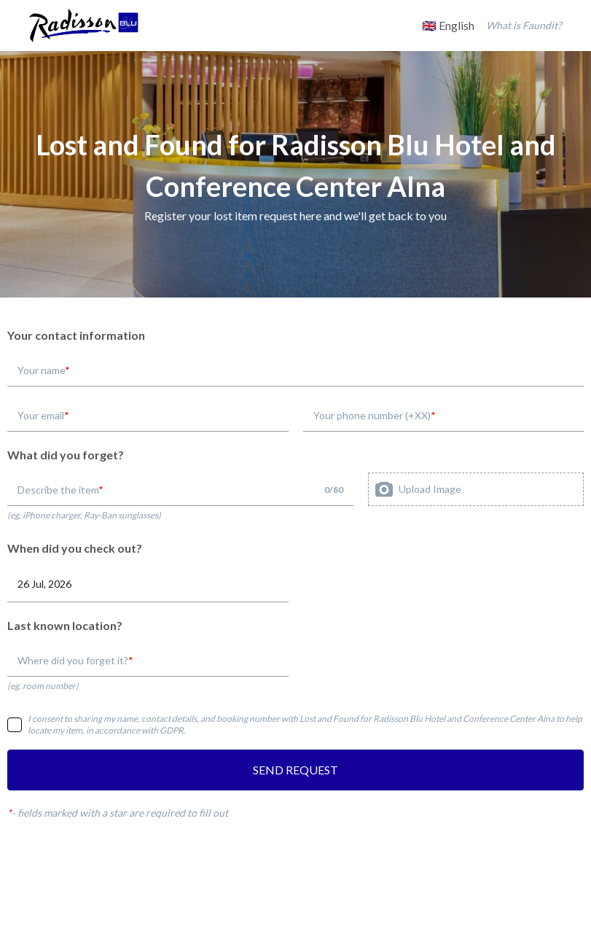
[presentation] (476, 489)
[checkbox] (14, 725)
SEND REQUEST (295, 770)
